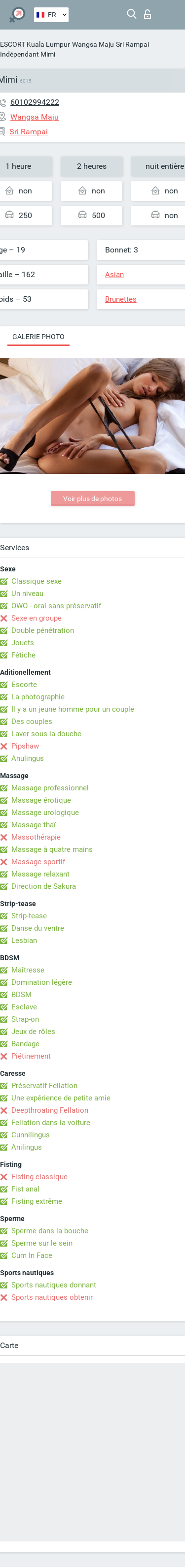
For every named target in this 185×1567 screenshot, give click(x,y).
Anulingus (27, 758)
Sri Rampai (132, 44)
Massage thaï (33, 824)
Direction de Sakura (43, 886)
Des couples (31, 721)
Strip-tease (29, 915)
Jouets (22, 642)
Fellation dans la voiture (50, 1122)
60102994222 (34, 102)
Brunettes (121, 299)
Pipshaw (25, 746)
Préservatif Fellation (44, 1085)
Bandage (25, 1043)
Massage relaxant (40, 874)
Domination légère (41, 982)
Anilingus (26, 1147)
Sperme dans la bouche (49, 1230)
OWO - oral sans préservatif (56, 605)
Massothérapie (36, 837)
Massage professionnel (50, 788)
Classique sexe (36, 581)
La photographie (38, 696)
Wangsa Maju (93, 44)
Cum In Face (31, 1255)
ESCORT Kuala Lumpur (35, 44)
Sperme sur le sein (42, 1243)
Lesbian (24, 940)
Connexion (147, 14)
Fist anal (25, 1189)
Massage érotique (41, 800)
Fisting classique (39, 1176)
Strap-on (25, 1019)
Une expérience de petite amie (61, 1098)
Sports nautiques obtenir (52, 1297)
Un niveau (27, 593)
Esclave (24, 1007)
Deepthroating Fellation (49, 1110)
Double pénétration (42, 630)
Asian (114, 274)
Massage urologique (45, 812)
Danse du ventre (37, 928)
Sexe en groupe (36, 618)
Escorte (24, 684)
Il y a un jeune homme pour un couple (72, 709)
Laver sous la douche (46, 733)
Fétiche (23, 655)
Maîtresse (27, 970)
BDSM (21, 994)
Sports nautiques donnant (53, 1285)
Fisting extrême (36, 1201)
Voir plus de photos (92, 498)
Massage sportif (38, 861)
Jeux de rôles (33, 1031)
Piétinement (31, 1056)
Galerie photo (38, 337)
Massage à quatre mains (52, 849)
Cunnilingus (30, 1134)
